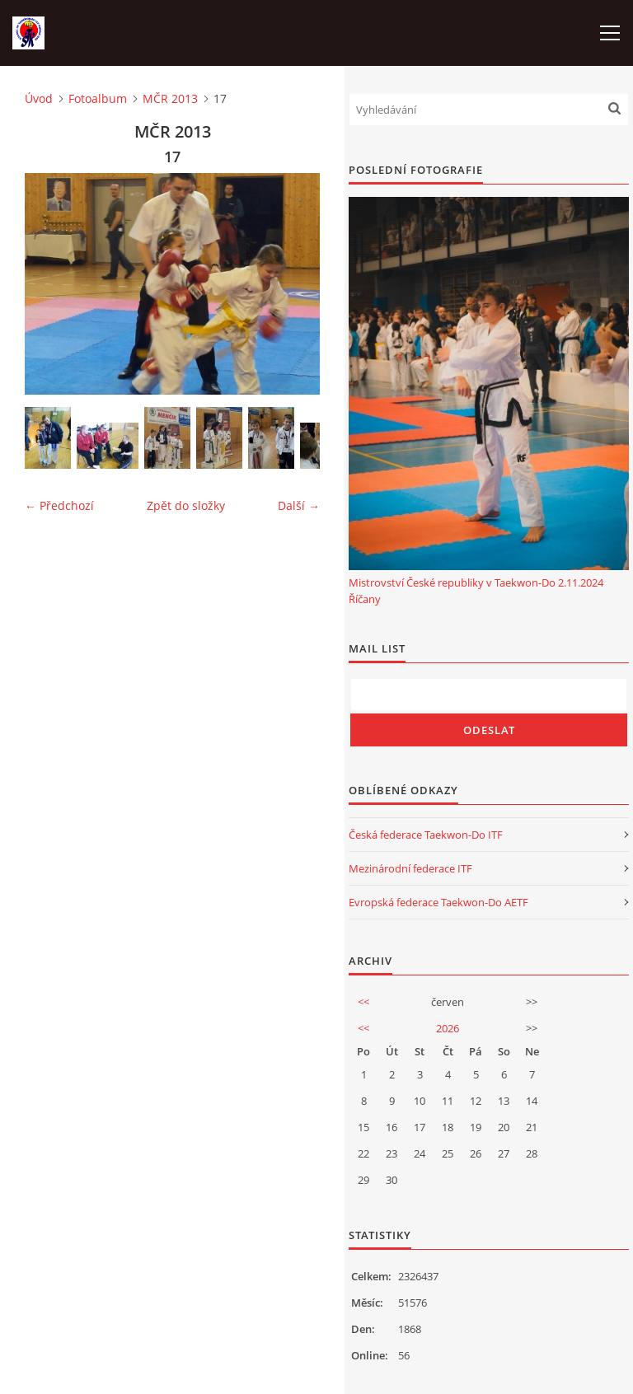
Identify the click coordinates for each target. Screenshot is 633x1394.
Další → (299, 505)
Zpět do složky (186, 505)
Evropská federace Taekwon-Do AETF (438, 902)
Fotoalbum (97, 98)
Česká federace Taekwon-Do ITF (426, 834)
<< (363, 1001)
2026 (447, 1028)
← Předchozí (59, 505)
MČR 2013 (170, 98)
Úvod (39, 98)
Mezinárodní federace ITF (410, 868)
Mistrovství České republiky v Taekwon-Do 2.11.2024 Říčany (476, 590)
